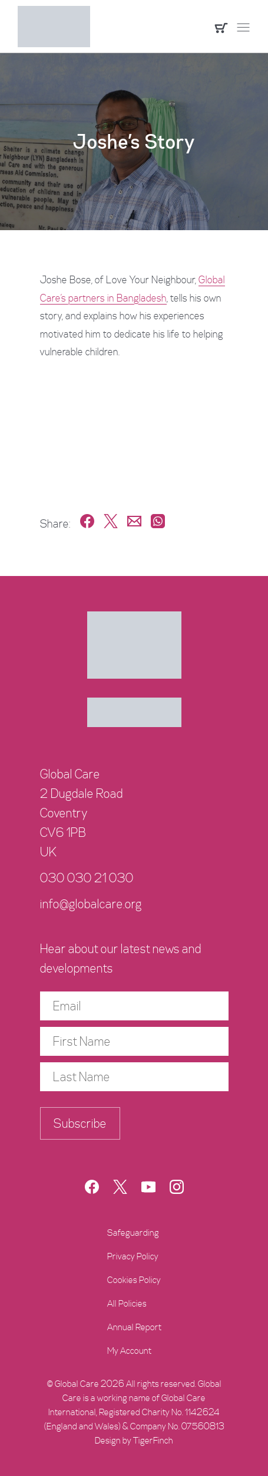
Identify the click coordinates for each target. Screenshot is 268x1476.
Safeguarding (133, 1233)
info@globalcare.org (91, 904)
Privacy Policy (132, 1256)
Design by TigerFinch (134, 1440)
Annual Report (134, 1327)
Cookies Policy (134, 1280)
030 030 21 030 (87, 878)
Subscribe (80, 1123)
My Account (129, 1351)
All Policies (127, 1303)
